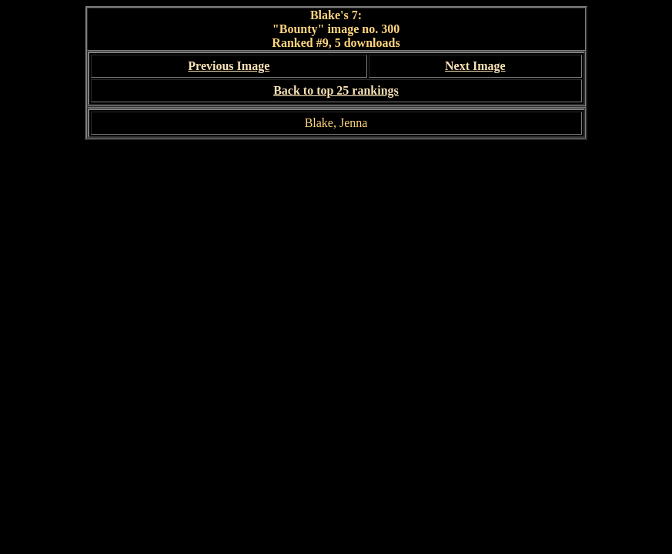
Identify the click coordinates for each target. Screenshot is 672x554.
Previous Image (228, 65)
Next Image (475, 65)
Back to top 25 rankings (336, 90)
